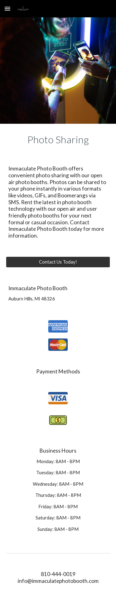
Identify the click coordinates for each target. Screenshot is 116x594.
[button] (7, 8)
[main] (58, 139)
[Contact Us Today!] (58, 262)
